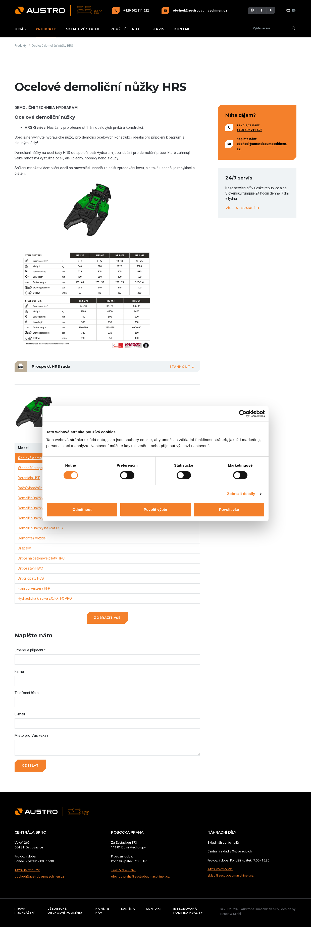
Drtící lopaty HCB (31, 578)
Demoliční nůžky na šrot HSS (40, 528)
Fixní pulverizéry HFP (34, 588)
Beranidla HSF (29, 478)
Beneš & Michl (230, 914)
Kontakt (183, 29)
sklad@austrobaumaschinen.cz (230, 875)
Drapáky (24, 548)
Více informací (243, 208)
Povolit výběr (155, 509)
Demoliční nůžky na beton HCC (42, 508)
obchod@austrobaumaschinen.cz (200, 10)
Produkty (46, 29)
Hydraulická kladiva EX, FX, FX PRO (45, 598)
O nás (20, 29)
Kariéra (128, 908)
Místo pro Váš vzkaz (31, 735)
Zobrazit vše (107, 618)
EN (294, 10)
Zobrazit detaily (241, 493)
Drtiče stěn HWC (30, 568)
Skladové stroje (83, 29)
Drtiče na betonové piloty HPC (41, 558)
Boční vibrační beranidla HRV (40, 488)
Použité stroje (126, 29)
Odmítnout (82, 509)
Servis (157, 29)
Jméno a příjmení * (30, 650)
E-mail (20, 714)
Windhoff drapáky (32, 468)
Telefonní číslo (27, 693)
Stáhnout (182, 366)
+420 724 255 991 (220, 869)
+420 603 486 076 (123, 870)
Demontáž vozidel (32, 538)
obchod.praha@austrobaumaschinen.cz (140, 876)
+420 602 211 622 (136, 10)
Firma (19, 671)
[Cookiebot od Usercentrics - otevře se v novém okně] (243, 413)
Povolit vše (229, 509)
